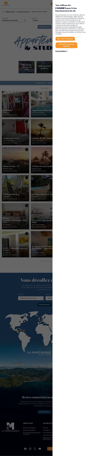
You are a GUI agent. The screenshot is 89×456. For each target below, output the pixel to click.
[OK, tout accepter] (65, 39)
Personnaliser (60, 51)
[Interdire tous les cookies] (66, 45)
